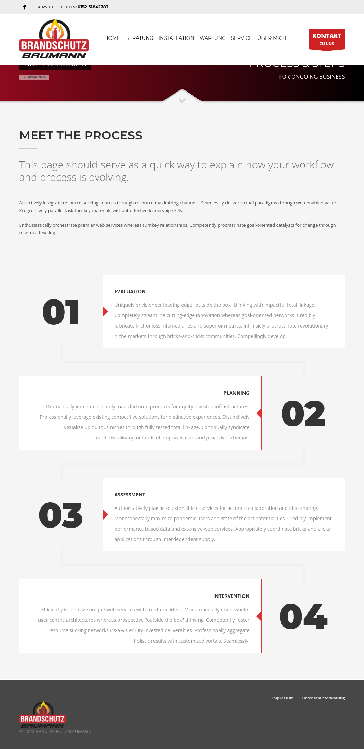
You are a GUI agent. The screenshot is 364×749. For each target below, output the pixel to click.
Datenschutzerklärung (323, 697)
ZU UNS (327, 40)
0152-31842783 (93, 6)
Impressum (283, 697)
